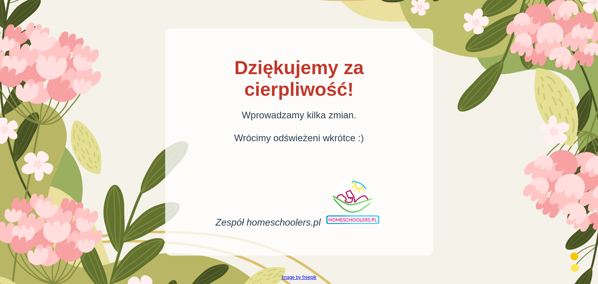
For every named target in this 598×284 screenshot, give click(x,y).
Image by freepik (299, 277)
